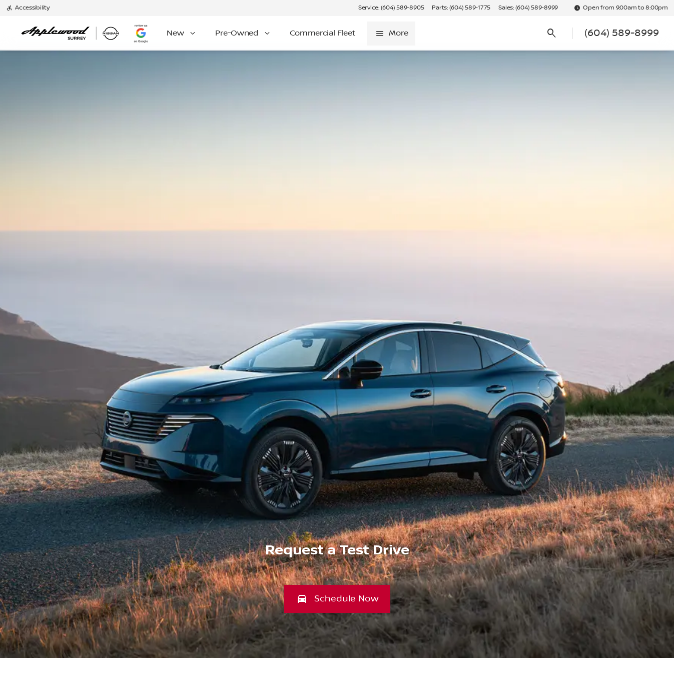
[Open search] (552, 34)
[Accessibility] (28, 8)
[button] (337, 599)
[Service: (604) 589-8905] (391, 8)
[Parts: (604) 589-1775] (461, 8)
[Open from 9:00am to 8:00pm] (621, 8)
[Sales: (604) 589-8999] (528, 8)
